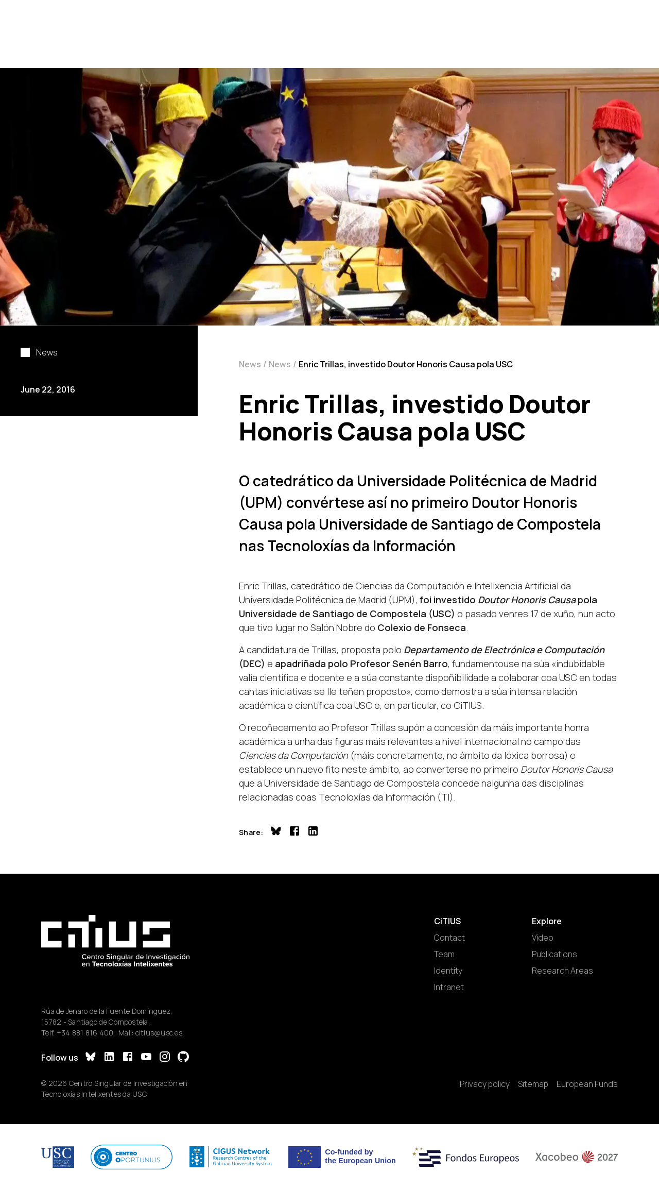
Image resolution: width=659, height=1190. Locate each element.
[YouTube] (146, 1057)
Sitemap (533, 1084)
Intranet (449, 987)
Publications (554, 954)
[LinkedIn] (109, 1057)
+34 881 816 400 (85, 1033)
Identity (448, 970)
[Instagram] (165, 1057)
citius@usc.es (158, 1033)
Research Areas (562, 970)
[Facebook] (128, 1057)
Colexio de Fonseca (421, 627)
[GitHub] (183, 1057)
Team (444, 954)
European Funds (587, 1084)
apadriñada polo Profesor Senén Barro (361, 663)
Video (542, 937)
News (250, 364)
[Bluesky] (90, 1057)
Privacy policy (485, 1084)
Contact (449, 937)
